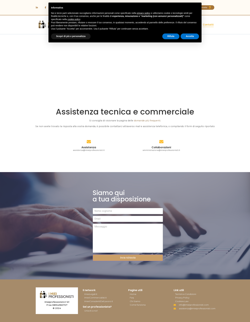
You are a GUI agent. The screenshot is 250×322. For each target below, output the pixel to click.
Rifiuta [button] (170, 36)
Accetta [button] (190, 36)
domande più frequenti (147, 120)
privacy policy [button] (143, 13)
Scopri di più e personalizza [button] (70, 36)
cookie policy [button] (74, 19)
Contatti (208, 24)
